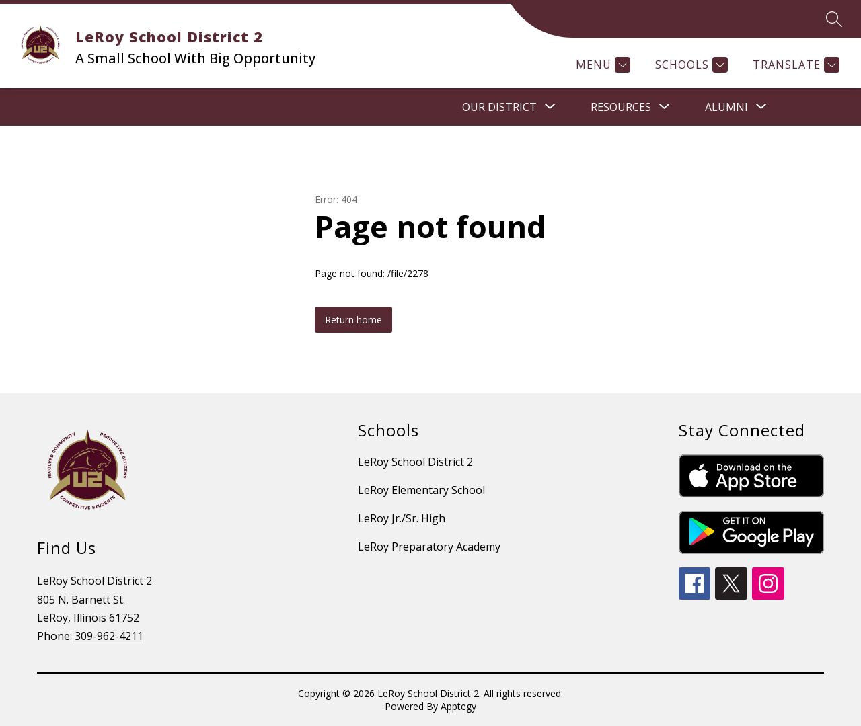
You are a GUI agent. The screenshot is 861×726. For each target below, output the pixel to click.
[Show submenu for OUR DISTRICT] (499, 107)
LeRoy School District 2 (415, 461)
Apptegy (458, 706)
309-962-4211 (109, 636)
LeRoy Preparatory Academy (429, 546)
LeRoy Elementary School (421, 490)
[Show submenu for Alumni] (726, 107)
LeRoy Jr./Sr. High (401, 518)
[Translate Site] (794, 64)
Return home (353, 319)
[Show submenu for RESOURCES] (621, 107)
